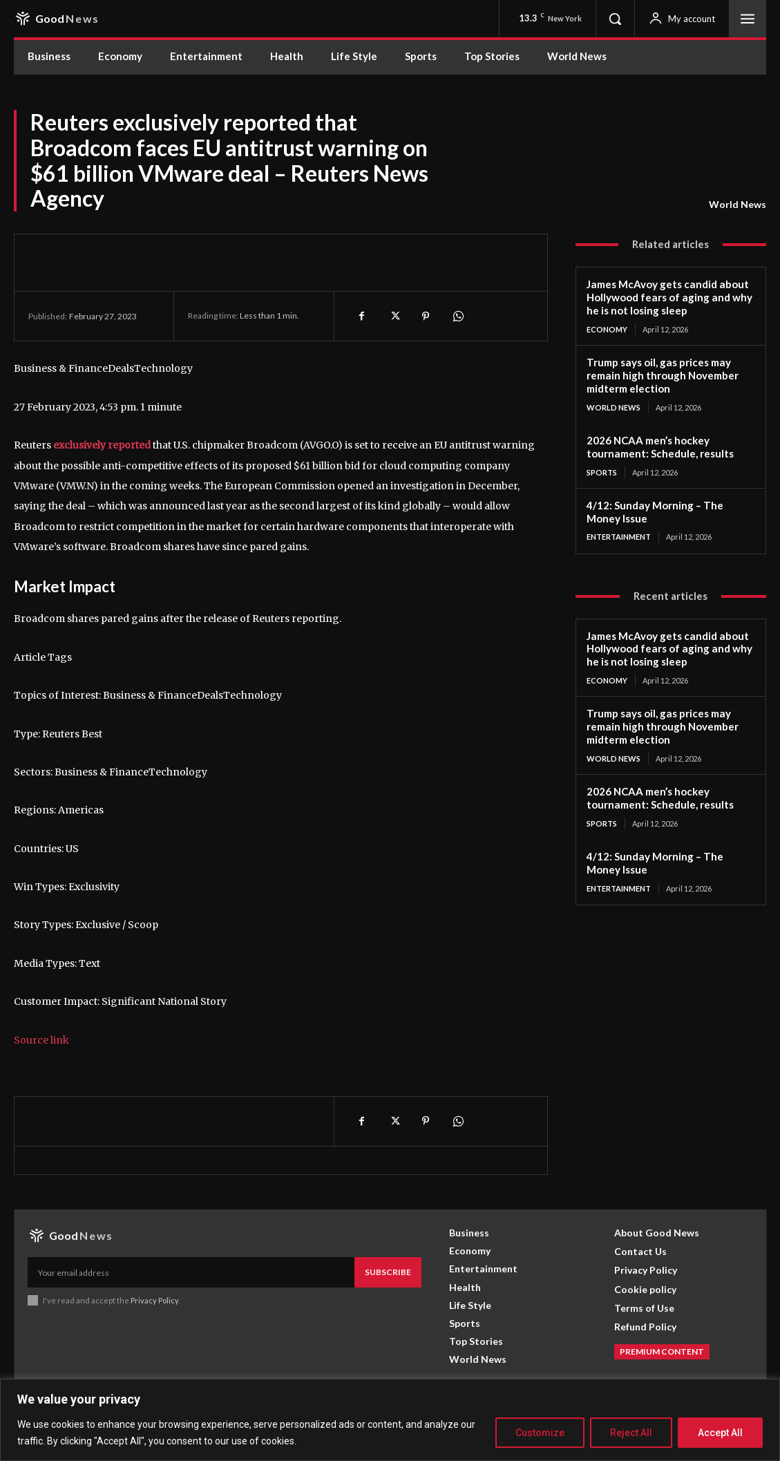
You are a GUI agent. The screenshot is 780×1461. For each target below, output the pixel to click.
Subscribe (388, 1272)
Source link (41, 1040)
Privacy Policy (154, 1300)
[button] (615, 18)
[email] (191, 1272)
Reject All (631, 1432)
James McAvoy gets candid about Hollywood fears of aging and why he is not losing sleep (668, 297)
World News (737, 204)
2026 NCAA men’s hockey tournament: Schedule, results (660, 446)
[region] (390, 1420)
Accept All (720, 1432)
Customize (539, 1432)
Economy (607, 329)
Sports (602, 471)
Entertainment (619, 536)
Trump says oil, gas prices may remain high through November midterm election (662, 375)
